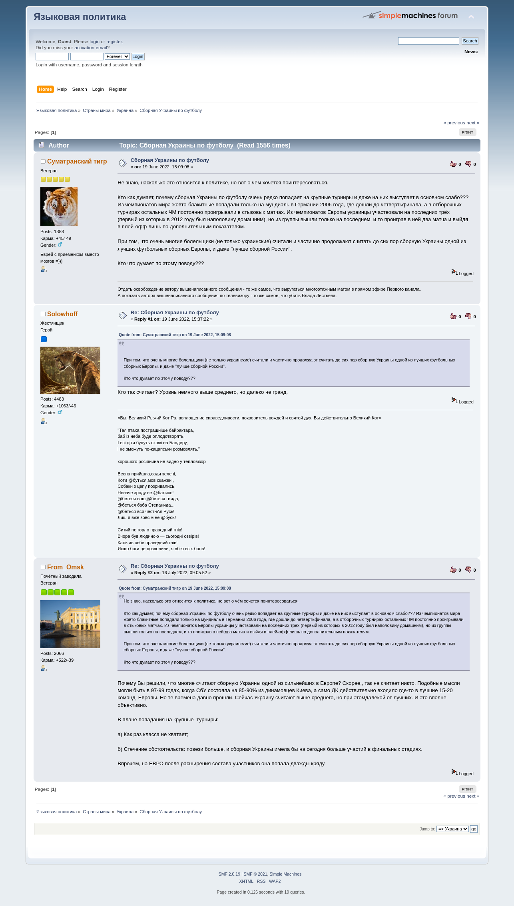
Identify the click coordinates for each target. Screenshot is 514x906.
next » (472, 123)
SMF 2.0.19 (229, 874)
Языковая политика (80, 17)
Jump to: (427, 829)
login (95, 41)
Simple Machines (285, 874)
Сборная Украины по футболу (170, 160)
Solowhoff (62, 314)
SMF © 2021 (255, 874)
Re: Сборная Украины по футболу (175, 312)
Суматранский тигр (77, 161)
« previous (454, 123)
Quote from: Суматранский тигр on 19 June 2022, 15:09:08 (175, 335)
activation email (90, 47)
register (114, 41)
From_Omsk (65, 567)
